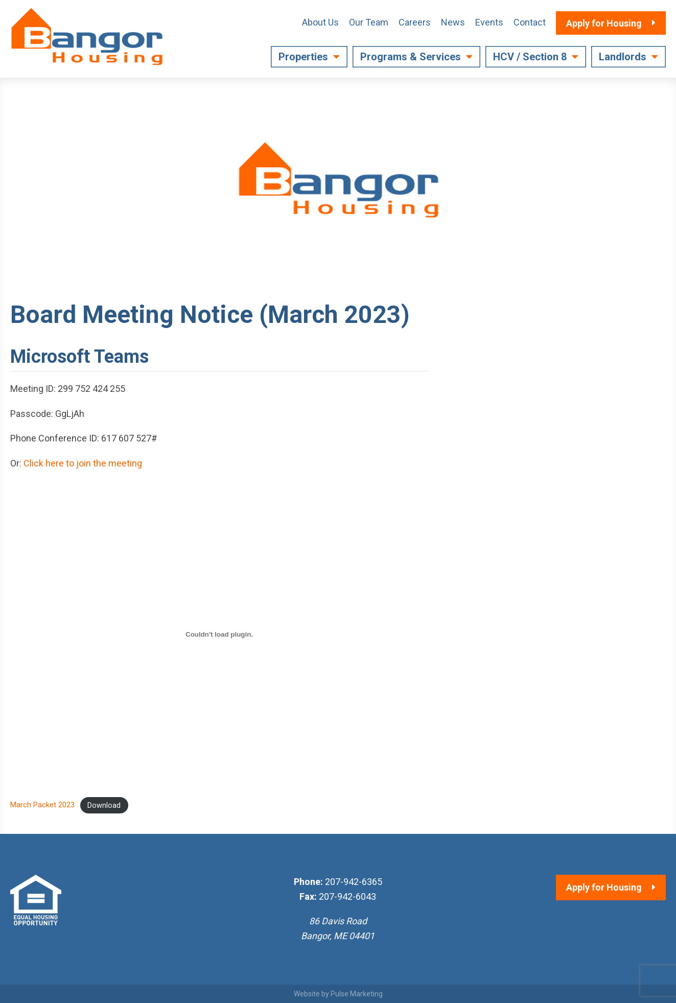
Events (489, 22)
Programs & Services (410, 57)
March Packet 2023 (42, 805)
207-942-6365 (353, 881)
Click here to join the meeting (83, 463)
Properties (303, 57)
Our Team (368, 22)
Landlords (622, 57)
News (453, 22)
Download (104, 805)
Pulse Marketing (357, 994)
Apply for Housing (604, 887)
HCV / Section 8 (530, 57)
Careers (415, 22)
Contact (530, 22)
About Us (320, 22)
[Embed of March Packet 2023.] (219, 634)
